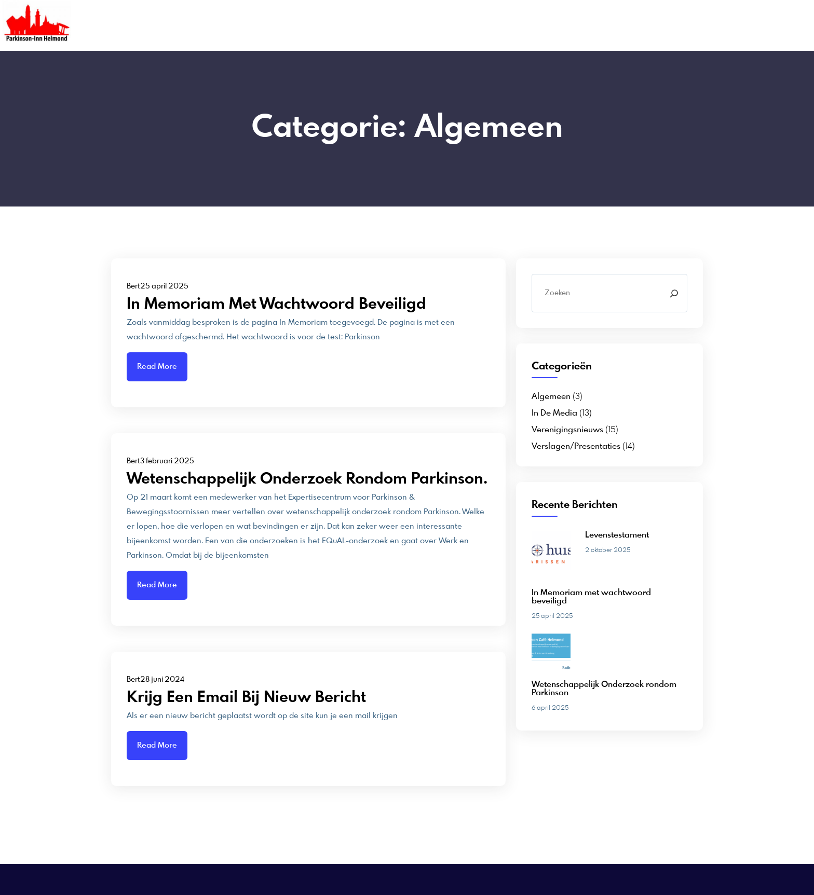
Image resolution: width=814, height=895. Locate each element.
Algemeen (551, 397)
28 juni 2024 (162, 679)
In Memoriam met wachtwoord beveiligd (276, 304)
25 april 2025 (164, 286)
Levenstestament (617, 535)
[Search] (674, 293)
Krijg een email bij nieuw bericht (246, 698)
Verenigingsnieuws (567, 430)
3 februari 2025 (167, 461)
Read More (157, 367)
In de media (554, 413)
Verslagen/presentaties (576, 447)
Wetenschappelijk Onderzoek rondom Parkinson (604, 689)
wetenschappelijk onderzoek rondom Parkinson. (307, 479)
